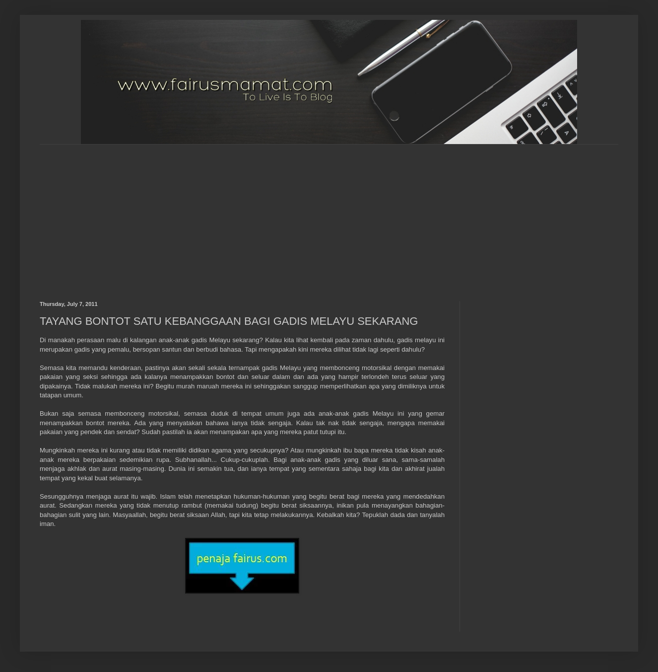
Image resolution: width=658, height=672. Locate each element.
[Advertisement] (210, 214)
